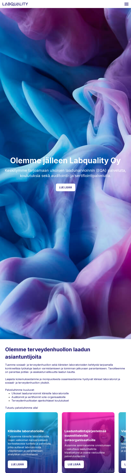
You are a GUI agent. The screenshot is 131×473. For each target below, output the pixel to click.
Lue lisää (65, 187)
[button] (122, 439)
